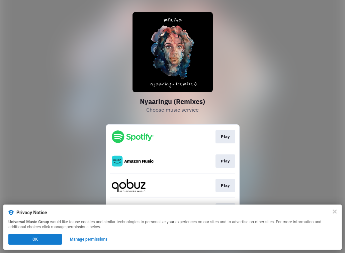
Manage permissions (89, 239)
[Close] (334, 211)
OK (35, 239)
